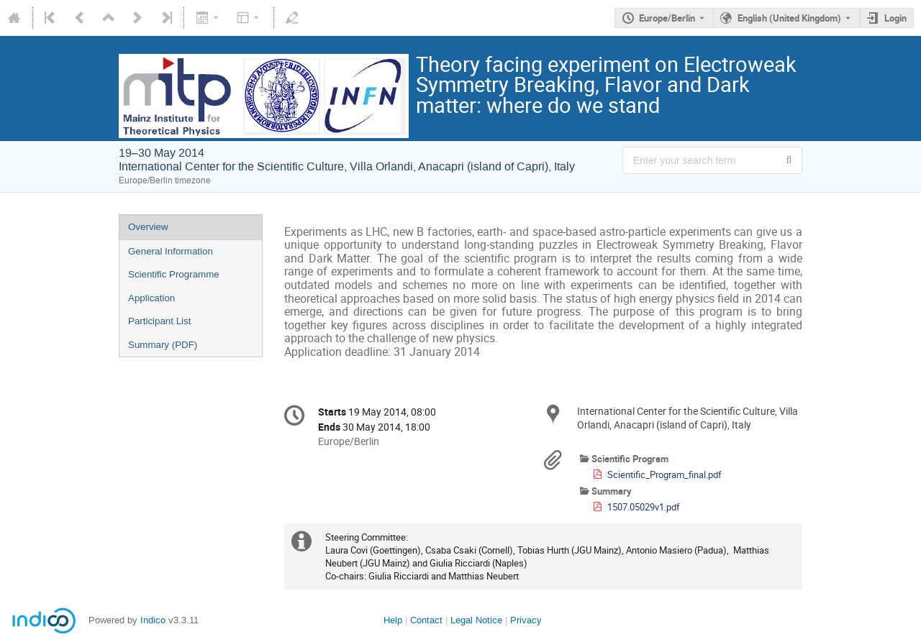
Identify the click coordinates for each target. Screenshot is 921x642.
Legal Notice (476, 620)
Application (151, 298)
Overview (148, 226)
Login (895, 18)
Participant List (159, 321)
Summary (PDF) (162, 344)
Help (393, 620)
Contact (426, 620)
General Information (170, 251)
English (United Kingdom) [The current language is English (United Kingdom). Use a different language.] (789, 18)
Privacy (526, 620)
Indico (152, 620)
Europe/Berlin (667, 18)
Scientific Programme (173, 274)
